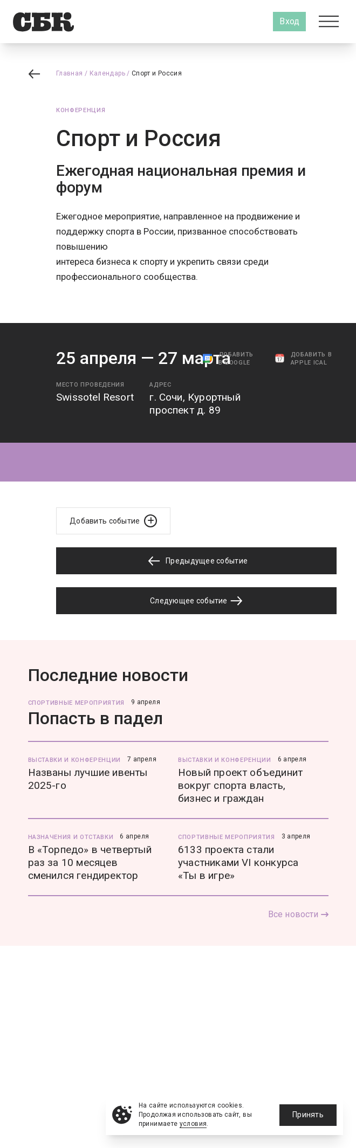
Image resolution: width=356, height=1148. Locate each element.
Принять (308, 1114)
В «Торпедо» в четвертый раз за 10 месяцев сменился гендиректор (90, 862)
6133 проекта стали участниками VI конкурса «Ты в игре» (238, 862)
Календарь (107, 73)
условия (193, 1124)
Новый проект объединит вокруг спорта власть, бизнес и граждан (240, 785)
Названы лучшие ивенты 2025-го (88, 779)
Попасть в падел (95, 718)
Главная (69, 73)
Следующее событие (196, 601)
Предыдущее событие (196, 561)
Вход (289, 21)
